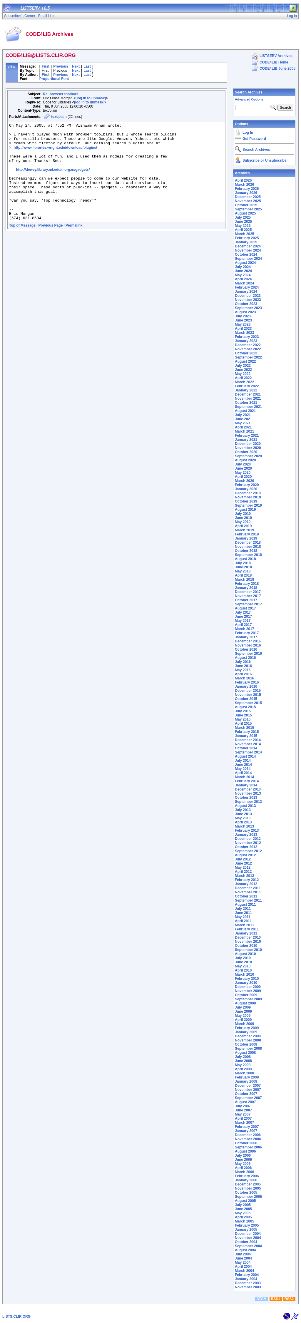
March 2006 (244, 1172)
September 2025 (248, 209)
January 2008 (246, 1081)
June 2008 (243, 1061)
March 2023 (244, 333)
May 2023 (242, 324)
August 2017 (245, 608)
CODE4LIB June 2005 (277, 68)
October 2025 (246, 205)
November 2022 (248, 349)
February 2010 (247, 979)
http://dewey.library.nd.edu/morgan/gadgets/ (53, 179)
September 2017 (248, 604)
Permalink (74, 245)
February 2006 (247, 1176)
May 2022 (242, 374)
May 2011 (242, 917)
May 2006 (242, 1164)
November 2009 (248, 991)
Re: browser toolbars (60, 94)
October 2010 (246, 946)
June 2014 (243, 765)
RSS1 (275, 1299)
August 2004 (245, 1250)
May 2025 (242, 226)
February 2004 (247, 1275)
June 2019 (243, 518)
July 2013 (243, 810)
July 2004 (243, 1254)
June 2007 (243, 1110)
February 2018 (247, 584)
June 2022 (243, 370)
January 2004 (246, 1279)
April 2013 (243, 822)
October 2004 (246, 1242)
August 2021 (245, 411)
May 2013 (242, 818)
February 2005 (247, 1225)
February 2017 (247, 633)
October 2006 (246, 1143)
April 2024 (243, 279)
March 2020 (244, 481)
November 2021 (248, 398)
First (45, 66)
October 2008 (246, 1044)
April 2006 (243, 1168)
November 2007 (248, 1090)
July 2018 (243, 563)
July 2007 (243, 1106)
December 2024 (248, 246)
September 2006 (248, 1147)
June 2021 (243, 419)
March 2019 (244, 530)
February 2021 (247, 435)
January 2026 (246, 193)
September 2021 (248, 407)
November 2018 (248, 547)
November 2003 (248, 1287)
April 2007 (243, 1118)
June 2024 (243, 271)
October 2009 (246, 995)
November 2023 (248, 300)
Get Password (254, 139)
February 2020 (247, 485)
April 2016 (243, 674)
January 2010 (246, 983)
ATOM (261, 1299)
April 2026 (243, 180)
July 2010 (243, 958)
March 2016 (244, 678)
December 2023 (248, 296)
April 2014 (243, 773)
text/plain (59, 117)
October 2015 (246, 699)
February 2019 (247, 534)
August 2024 (245, 263)
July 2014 (243, 760)
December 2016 (248, 641)
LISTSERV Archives (276, 56)
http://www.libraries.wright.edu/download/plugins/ (55, 153)
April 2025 (243, 230)
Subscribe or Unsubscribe (264, 160)
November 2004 (248, 1238)
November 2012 (248, 843)
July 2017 (243, 612)
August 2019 (245, 510)
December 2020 (248, 444)
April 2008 (243, 1069)
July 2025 (243, 217)
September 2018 (248, 555)
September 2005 (248, 1197)
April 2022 (243, 378)
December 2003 (248, 1283)
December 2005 (248, 1184)
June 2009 (243, 1011)
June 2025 (243, 222)
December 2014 (248, 740)
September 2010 (248, 950)
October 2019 (246, 501)
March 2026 (244, 184)
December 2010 (248, 937)
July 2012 (243, 859)
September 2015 (248, 703)
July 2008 (243, 1057)
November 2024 (248, 250)
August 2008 (245, 1053)
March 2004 (244, 1271)
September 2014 (248, 752)
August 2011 (245, 904)
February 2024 (247, 287)
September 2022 (248, 357)
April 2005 (243, 1217)
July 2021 (243, 415)
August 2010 (245, 954)
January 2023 (246, 341)
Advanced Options (249, 99)
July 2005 (243, 1205)
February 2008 (247, 1077)
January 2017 (246, 637)
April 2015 (243, 723)
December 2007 (248, 1085)
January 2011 (246, 933)
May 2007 (242, 1114)
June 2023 (243, 320)
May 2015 (242, 719)
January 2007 (246, 1131)
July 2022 (243, 366)
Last (87, 66)
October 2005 (246, 1192)
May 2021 (242, 423)
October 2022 (246, 353)
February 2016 (247, 682)
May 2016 (242, 670)
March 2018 (244, 579)
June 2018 (243, 567)
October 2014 (246, 748)
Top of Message (22, 245)
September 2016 (248, 654)
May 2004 (242, 1262)
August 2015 (245, 707)
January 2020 (246, 489)
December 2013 (248, 789)
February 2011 (247, 929)
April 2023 (243, 328)
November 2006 (248, 1139)
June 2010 (243, 962)
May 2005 (242, 1213)
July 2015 (243, 711)
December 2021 (248, 394)
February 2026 (247, 189)
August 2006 (245, 1151)
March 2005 (244, 1221)
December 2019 (248, 493)
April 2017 (243, 625)
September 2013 (248, 802)
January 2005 (246, 1229)
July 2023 (243, 316)
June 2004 (243, 1258)
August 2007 (245, 1102)
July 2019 (243, 514)
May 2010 (242, 966)
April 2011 (243, 921)
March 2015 (244, 728)
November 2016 (248, 645)
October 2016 (246, 649)
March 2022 (244, 382)
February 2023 (247, 337)
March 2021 (244, 431)
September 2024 (248, 259)
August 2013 (245, 806)
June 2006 (243, 1160)
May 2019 (242, 522)
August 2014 (245, 756)
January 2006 (246, 1180)
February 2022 (247, 386)
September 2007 (248, 1098)
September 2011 (248, 900)
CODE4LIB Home (274, 62)
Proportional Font (54, 79)
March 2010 (244, 974)
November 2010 (248, 942)
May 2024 (242, 275)
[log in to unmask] (91, 98)
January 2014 (246, 785)
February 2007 (247, 1127)
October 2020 (246, 452)
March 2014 (244, 777)
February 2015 (247, 732)
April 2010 (243, 970)
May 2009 (242, 1016)
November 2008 (248, 1040)
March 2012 (244, 876)
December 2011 (248, 888)
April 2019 (243, 526)
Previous (60, 66)
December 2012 (248, 839)
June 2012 (243, 863)
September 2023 (248, 308)
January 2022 (246, 390)
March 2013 (244, 826)
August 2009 (245, 1003)
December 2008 (248, 1036)
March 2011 (244, 925)
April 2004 (243, 1267)
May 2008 (242, 1065)
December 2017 (248, 592)
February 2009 (247, 1028)
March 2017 (244, 629)
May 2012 (242, 867)
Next (76, 66)
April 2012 (243, 872)
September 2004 (248, 1246)
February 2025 (247, 238)
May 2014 (242, 769)
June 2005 (243, 1209)
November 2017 (248, 596)
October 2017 (246, 600)
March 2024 (244, 283)
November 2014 (248, 744)
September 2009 (248, 999)
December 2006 (248, 1135)
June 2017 (243, 616)
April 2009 (243, 1020)
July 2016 (243, 662)
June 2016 (243, 666)
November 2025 (248, 201)
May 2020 (242, 472)
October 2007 (246, 1094)
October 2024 (246, 254)
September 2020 (248, 456)
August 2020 (245, 460)
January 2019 (246, 538)
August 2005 (245, 1201)
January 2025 (246, 242)
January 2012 (246, 884)
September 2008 (248, 1048)
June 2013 (243, 814)
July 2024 (243, 267)
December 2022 (248, 345)
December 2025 (248, 197)
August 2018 (245, 559)
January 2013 (246, 835)
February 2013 (247, 830)
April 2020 (243, 477)
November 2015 (248, 695)
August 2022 (245, 361)
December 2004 (248, 1234)
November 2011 (248, 892)
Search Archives (248, 92)
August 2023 (245, 312)
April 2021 (243, 427)
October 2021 (246, 403)
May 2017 (242, 621)
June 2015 (243, 715)
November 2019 (248, 497)
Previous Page (51, 245)
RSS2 (289, 1299)
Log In (248, 132)
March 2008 (244, 1073)
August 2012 (245, 855)
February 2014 (247, 781)
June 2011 (243, 913)
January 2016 (246, 686)
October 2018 (246, 551)
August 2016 (245, 658)
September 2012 (248, 851)
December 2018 (248, 542)
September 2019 (248, 505)
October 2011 (246, 896)
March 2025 (244, 234)
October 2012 (246, 847)
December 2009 (248, 987)
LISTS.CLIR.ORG (16, 1316)
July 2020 (243, 464)
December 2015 (248, 691)
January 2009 (246, 1032)
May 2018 (242, 571)
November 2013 (248, 793)
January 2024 (246, 291)
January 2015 (246, 736)
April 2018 (243, 575)
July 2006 (243, 1155)
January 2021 (246, 440)
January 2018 (246, 588)
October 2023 (246, 304)
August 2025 (245, 213)
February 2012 (247, 880)
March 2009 (244, 1024)
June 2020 (243, 468)
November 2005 (248, 1188)
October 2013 (246, 798)
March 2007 (244, 1123)
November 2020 (248, 448)
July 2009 (243, 1007)
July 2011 (243, 909)
